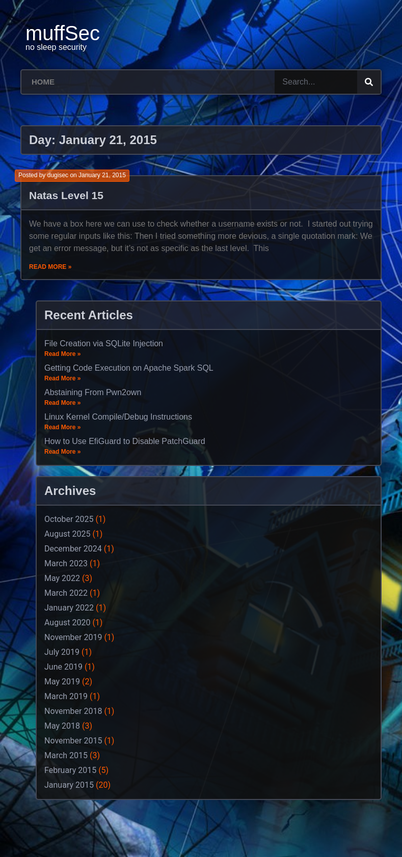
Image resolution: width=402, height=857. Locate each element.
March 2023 (66, 563)
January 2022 (69, 608)
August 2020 (67, 622)
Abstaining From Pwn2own (92, 392)
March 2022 (66, 593)
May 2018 (62, 726)
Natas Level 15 (66, 195)
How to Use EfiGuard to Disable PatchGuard (124, 441)
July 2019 (61, 652)
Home (43, 81)
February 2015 (70, 770)
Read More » (50, 266)
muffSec (62, 33)
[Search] (369, 82)
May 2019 (62, 681)
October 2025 (68, 519)
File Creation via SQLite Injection (103, 343)
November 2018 (73, 711)
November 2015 (73, 740)
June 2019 (63, 667)
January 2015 (69, 785)
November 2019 (73, 637)
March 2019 (66, 696)
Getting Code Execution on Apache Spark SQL (128, 368)
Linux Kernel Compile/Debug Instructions (118, 416)
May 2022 (62, 578)
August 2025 (67, 534)
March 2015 (66, 755)
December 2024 (73, 549)
